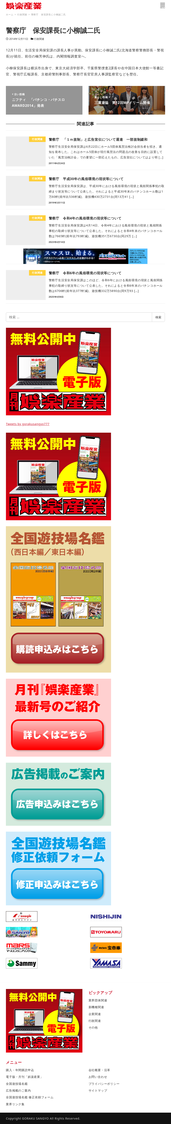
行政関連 (39, 39)
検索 (158, 317)
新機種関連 (96, 1007)
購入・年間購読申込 (20, 1070)
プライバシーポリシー (104, 1084)
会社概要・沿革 (99, 1070)
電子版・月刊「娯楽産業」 (24, 1077)
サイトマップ (98, 1090)
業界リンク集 (15, 1104)
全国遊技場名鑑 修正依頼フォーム (29, 1097)
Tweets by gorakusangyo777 (27, 424)
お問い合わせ (98, 1077)
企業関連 (95, 1014)
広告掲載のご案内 (18, 1090)
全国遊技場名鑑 (17, 1084)
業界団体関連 (98, 1000)
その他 (93, 1027)
